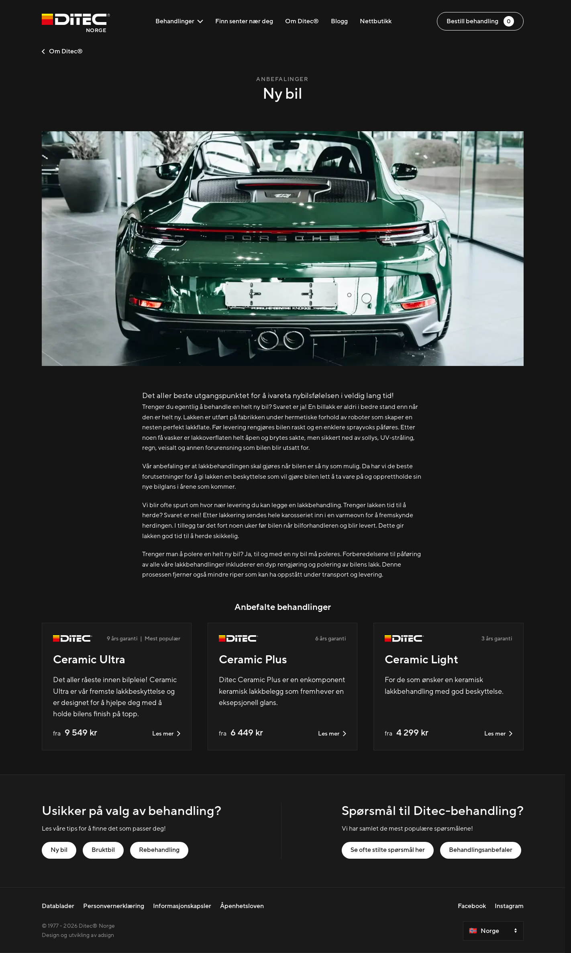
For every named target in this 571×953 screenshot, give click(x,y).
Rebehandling (159, 850)
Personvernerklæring (113, 906)
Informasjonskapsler (182, 906)
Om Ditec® (302, 21)
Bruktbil (103, 850)
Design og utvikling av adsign (78, 935)
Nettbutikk (376, 21)
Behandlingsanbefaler (480, 850)
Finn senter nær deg (244, 21)
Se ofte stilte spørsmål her (388, 850)
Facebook (472, 906)
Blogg (339, 21)
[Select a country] (493, 931)
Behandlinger (179, 21)
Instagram (509, 906)
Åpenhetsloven (242, 906)
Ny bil (59, 850)
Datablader (58, 906)
